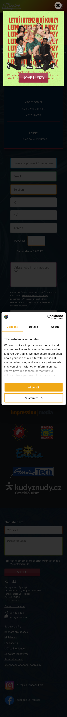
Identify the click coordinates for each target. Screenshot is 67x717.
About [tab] (55, 326)
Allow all (33, 387)
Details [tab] (33, 326)
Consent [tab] (12, 326)
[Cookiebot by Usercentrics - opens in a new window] (48, 316)
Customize (34, 397)
